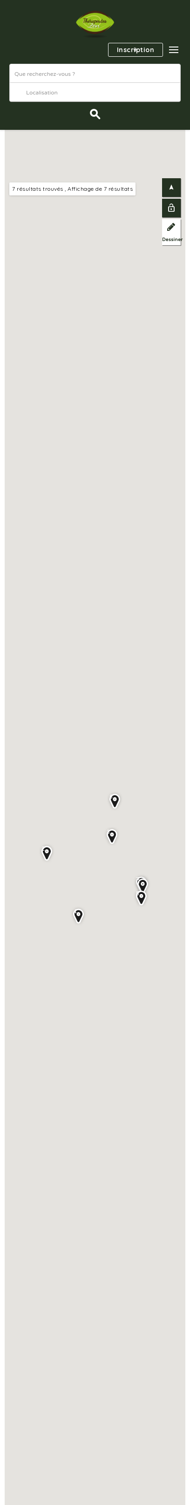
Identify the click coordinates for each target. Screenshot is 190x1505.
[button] (174, 50)
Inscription (136, 50)
